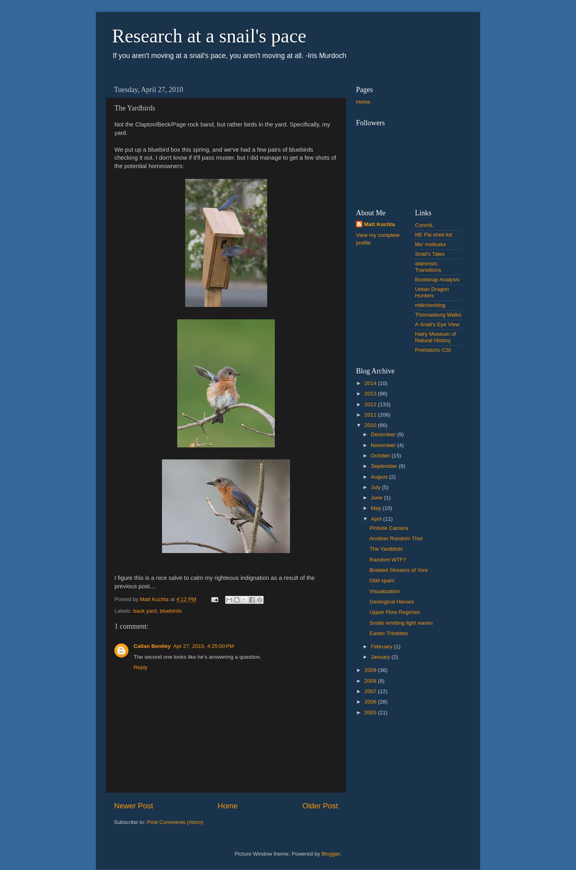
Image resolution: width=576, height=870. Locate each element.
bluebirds (171, 611)
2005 (371, 713)
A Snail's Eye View (437, 324)
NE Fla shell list (433, 235)
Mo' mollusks (430, 244)
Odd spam (382, 580)
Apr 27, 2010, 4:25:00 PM (203, 646)
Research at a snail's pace (209, 35)
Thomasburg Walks (438, 315)
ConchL (424, 225)
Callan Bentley (152, 646)
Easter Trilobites (389, 633)
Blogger (331, 854)
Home (228, 806)
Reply (141, 667)
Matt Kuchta (379, 224)
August (380, 477)
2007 (371, 691)
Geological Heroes (392, 602)
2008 (371, 681)
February (382, 646)
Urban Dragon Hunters (432, 292)
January (381, 657)
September (385, 466)
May (376, 508)
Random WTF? (388, 560)
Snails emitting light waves (401, 623)
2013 (371, 394)
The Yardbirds (386, 549)
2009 (371, 670)
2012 (371, 404)
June (377, 498)
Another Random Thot (396, 538)
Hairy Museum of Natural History (435, 337)
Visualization (385, 591)
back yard (145, 611)
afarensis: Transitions (428, 267)
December (384, 434)
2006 (371, 702)
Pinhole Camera (389, 528)
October (381, 456)
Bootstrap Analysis (437, 280)
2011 (371, 415)
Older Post (320, 806)
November (384, 445)
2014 (371, 383)
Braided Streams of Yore (399, 570)
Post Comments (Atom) (175, 822)
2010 (371, 425)
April (377, 519)
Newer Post (133, 806)
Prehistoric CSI (433, 350)
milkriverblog (430, 305)
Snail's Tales (430, 254)
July (376, 487)
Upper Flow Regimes (395, 612)
